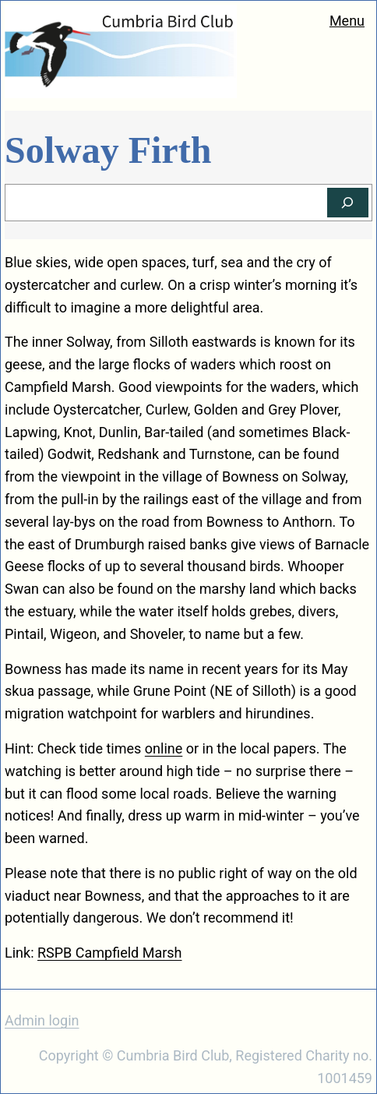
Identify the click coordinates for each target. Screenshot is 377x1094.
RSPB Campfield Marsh (109, 952)
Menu (347, 20)
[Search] (347, 203)
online (163, 748)
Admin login (42, 1020)
